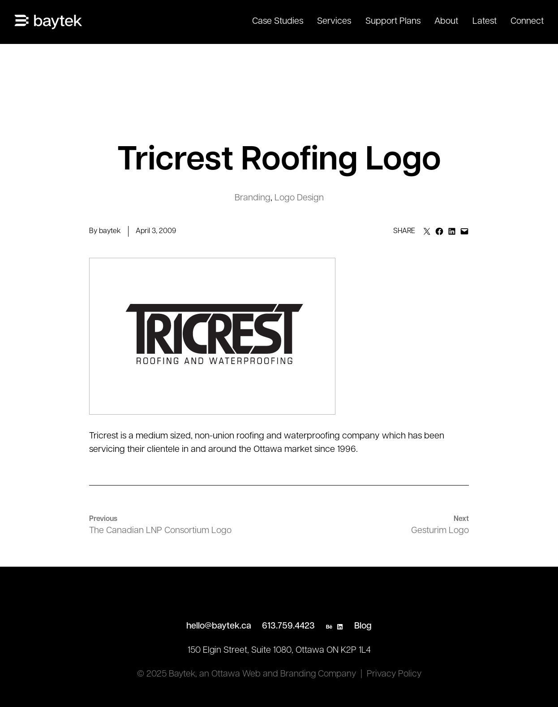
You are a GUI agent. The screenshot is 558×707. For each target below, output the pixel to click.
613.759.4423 (288, 626)
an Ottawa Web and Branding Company (277, 674)
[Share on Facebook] (439, 231)
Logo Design (299, 198)
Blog (363, 626)
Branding (252, 198)
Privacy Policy (394, 674)
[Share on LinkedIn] (451, 231)
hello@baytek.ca (218, 626)
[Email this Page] (426, 231)
